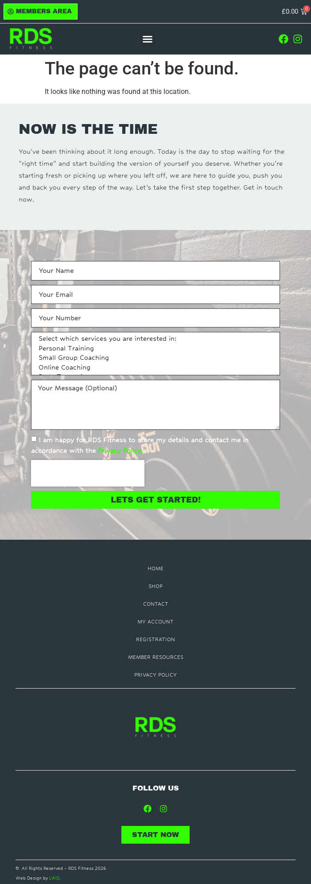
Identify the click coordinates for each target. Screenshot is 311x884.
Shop (155, 586)
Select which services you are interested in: (154, 339)
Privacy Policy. (120, 450)
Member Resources (155, 657)
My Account (155, 622)
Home (155, 568)
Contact (155, 604)
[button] (148, 39)
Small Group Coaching (154, 358)
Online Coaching (154, 368)
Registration (155, 639)
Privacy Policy (155, 675)
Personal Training (154, 349)
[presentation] (87, 473)
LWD (54, 878)
